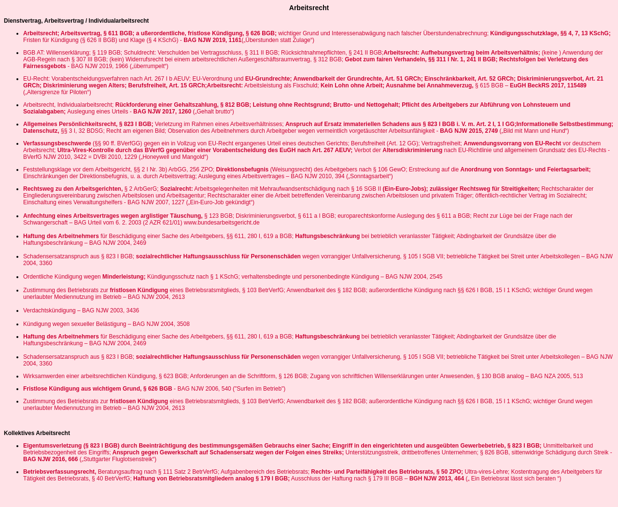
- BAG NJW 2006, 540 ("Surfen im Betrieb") (229, 388)
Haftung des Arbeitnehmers (61, 236)
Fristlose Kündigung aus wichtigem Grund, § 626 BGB (98, 388)
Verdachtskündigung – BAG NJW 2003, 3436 (81, 310)
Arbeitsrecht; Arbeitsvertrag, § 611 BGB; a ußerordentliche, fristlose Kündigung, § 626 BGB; (150, 33)
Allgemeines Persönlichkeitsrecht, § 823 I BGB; (88, 124)
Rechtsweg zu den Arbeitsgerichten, (73, 188)
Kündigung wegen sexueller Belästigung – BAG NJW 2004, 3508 (106, 324)
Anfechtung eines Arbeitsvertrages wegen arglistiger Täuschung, (113, 215)
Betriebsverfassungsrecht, (59, 471)
